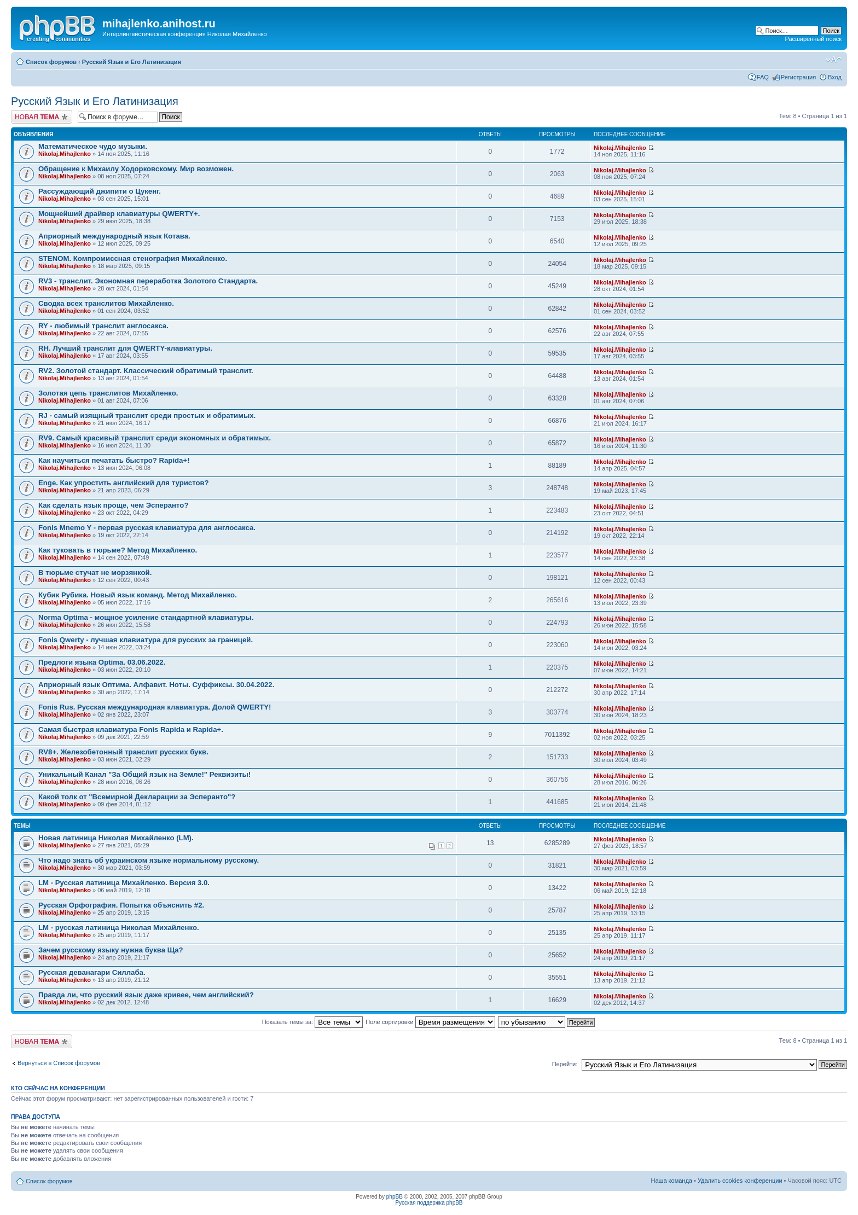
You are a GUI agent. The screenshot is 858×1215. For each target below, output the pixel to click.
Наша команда (671, 1180)
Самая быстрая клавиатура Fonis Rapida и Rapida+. (130, 729)
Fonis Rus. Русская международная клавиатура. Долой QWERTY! (154, 707)
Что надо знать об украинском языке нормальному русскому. (148, 860)
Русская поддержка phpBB (428, 1203)
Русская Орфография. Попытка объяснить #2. (121, 905)
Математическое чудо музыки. (92, 146)
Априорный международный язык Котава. (114, 236)
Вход (835, 77)
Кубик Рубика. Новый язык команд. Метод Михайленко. (137, 595)
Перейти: (565, 1064)
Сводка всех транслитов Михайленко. (106, 303)
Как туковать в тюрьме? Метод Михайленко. (117, 550)
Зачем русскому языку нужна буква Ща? (110, 950)
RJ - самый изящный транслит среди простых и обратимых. (147, 415)
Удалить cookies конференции (740, 1180)
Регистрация (798, 77)
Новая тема (41, 117)
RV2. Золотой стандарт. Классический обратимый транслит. (145, 371)
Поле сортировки (430, 1022)
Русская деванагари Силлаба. (92, 972)
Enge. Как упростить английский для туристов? (123, 483)
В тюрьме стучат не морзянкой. (95, 572)
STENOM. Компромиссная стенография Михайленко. (132, 258)
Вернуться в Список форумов (59, 1063)
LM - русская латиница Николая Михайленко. (118, 927)
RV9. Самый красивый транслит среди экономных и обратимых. (154, 438)
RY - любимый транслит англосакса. (103, 326)
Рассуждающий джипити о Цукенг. (99, 191)
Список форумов (51, 62)
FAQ (763, 77)
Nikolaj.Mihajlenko (64, 153)
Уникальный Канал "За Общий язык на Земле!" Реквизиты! (144, 774)
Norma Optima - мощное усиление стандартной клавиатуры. (145, 617)
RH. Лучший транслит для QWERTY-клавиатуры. (125, 348)
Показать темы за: (312, 1022)
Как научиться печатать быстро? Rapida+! (114, 460)
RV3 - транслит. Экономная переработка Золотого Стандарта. (148, 281)
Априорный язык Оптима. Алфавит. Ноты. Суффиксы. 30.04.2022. (156, 685)
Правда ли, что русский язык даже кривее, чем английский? (146, 995)
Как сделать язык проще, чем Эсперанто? (113, 505)
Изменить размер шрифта (834, 60)
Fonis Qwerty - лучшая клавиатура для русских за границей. (145, 640)
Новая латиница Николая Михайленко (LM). (116, 838)
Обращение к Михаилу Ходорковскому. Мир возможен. (136, 169)
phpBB (394, 1197)
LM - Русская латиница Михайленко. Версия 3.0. (124, 883)
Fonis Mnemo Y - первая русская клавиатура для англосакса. (147, 528)
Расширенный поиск (813, 39)
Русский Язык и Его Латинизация (131, 62)
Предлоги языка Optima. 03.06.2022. (101, 662)
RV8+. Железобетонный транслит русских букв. (123, 752)
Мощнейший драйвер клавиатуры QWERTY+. (119, 214)
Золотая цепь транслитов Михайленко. (108, 393)
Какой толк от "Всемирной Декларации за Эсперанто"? (136, 797)
